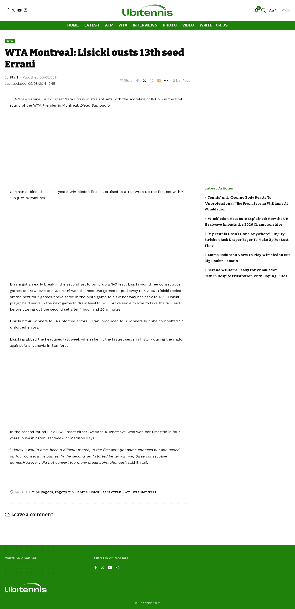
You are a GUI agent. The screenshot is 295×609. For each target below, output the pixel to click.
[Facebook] (8, 10)
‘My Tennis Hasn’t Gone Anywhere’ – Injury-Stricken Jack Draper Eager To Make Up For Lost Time (246, 240)
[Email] (159, 80)
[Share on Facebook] (137, 80)
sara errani (113, 492)
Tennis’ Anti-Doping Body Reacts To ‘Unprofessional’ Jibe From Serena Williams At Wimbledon (246, 203)
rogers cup (64, 492)
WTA (9, 41)
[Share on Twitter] (144, 80)
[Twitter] (13, 10)
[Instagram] (25, 10)
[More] (166, 80)
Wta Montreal (144, 492)
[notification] (256, 10)
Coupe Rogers (41, 492)
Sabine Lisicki (88, 492)
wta (128, 492)
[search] (263, 10)
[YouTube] (19, 10)
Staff (13, 77)
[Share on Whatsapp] (151, 80)
